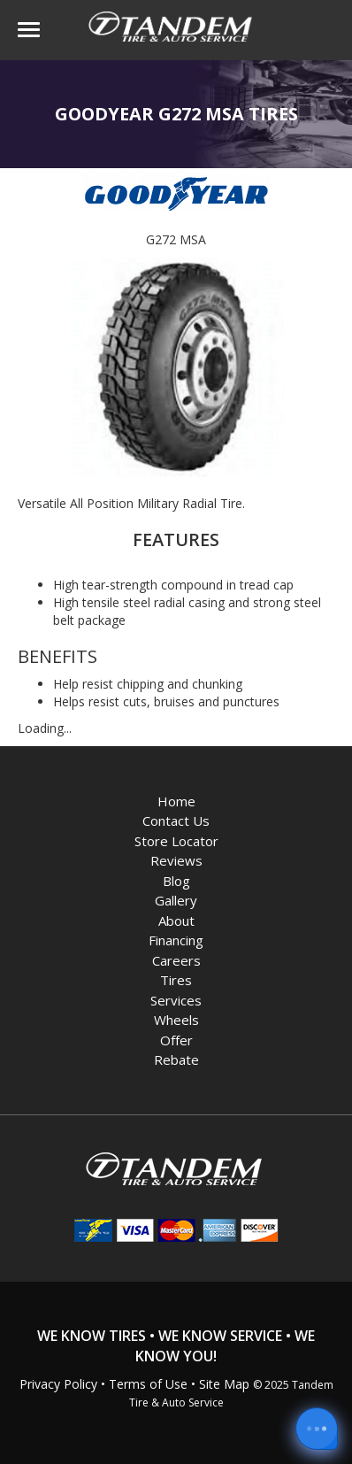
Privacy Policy (58, 1383)
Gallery (176, 900)
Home (176, 801)
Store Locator (176, 841)
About (176, 920)
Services (176, 1000)
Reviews (176, 860)
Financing (176, 940)
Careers (176, 960)
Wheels (176, 1020)
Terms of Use (148, 1383)
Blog (176, 881)
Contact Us (176, 820)
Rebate (176, 1059)
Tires (176, 980)
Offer (176, 1040)
